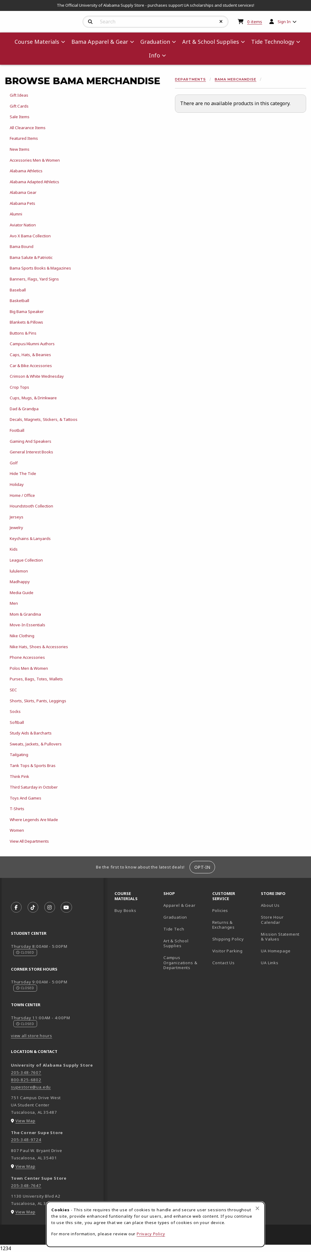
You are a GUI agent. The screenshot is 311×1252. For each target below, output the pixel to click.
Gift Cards (19, 106)
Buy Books (125, 910)
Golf (14, 463)
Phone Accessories (27, 657)
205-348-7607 (26, 1072)
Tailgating (19, 754)
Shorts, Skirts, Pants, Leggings (38, 700)
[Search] (90, 22)
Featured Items (24, 138)
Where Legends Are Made (34, 819)
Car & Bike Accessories (31, 365)
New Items (19, 149)
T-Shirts (17, 808)
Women (17, 830)
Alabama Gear (23, 192)
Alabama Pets (22, 203)
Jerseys (16, 517)
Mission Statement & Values (280, 936)
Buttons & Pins (23, 333)
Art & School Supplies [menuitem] (210, 41)
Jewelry (16, 527)
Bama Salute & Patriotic (31, 257)
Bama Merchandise (235, 79)
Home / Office (22, 495)
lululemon (19, 571)
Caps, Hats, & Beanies (30, 354)
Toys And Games (25, 798)
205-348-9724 (26, 1139)
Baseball (18, 290)
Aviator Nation (23, 225)
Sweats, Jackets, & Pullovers (36, 744)
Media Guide (21, 592)
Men (14, 603)
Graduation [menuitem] (155, 41)
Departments (190, 79)
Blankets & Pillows (26, 322)
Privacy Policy (151, 1234)
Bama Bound (21, 246)
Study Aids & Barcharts (31, 733)
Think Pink (19, 776)
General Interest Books (31, 452)
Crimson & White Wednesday (37, 376)
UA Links (270, 962)
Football (17, 430)
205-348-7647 (26, 1185)
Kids (14, 549)
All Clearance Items (28, 127)
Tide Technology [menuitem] (272, 41)
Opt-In (202, 867)
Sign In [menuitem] (284, 21)
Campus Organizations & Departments (185, 962)
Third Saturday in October (34, 787)
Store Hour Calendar (283, 919)
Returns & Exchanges (223, 925)
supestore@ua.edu (31, 1087)
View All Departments (29, 841)
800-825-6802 (26, 1079)
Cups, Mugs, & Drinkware (33, 398)
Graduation (175, 917)
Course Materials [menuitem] (37, 41)
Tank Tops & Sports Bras (33, 765)
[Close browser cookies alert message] (257, 1208)
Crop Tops (19, 387)
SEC (13, 690)
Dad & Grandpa (24, 408)
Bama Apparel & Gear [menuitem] (99, 41)
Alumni (16, 214)
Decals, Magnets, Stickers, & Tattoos (43, 419)
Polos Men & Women (29, 668)
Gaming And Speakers (30, 441)
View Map (25, 1120)
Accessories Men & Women (35, 160)
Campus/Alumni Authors (32, 343)
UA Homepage (283, 951)
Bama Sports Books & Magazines (40, 268)
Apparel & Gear (179, 905)
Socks (15, 711)
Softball (17, 722)
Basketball (19, 300)
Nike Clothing (22, 635)
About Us (270, 905)
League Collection (26, 560)
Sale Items (19, 116)
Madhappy (20, 581)
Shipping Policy (228, 939)
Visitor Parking (227, 951)
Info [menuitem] (154, 55)
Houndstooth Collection (31, 506)
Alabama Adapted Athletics (34, 181)
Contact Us (223, 962)
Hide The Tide (23, 473)
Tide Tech (173, 929)
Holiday (17, 484)
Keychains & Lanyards (30, 538)
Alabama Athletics (26, 171)
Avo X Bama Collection (30, 236)
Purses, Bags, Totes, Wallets (36, 679)
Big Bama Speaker (27, 311)
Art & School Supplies (176, 943)
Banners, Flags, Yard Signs (34, 279)
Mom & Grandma (25, 614)
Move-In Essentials (27, 625)
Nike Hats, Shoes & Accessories (39, 646)
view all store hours (31, 1035)
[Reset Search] (221, 21)
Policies (220, 910)
